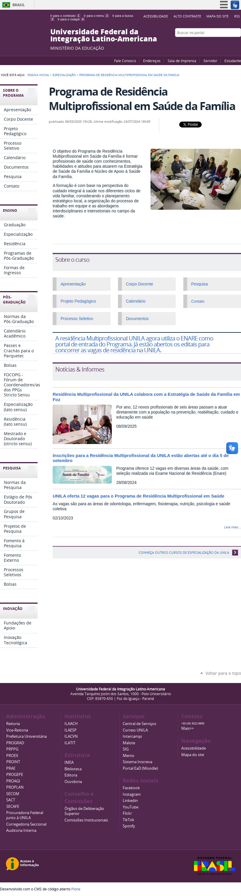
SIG (126, 749)
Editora (70, 775)
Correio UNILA (135, 730)
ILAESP (70, 730)
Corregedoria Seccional (26, 824)
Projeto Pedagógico (78, 301)
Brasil (18, 4)
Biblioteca (73, 768)
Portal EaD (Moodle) (140, 768)
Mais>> (187, 728)
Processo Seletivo (77, 319)
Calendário (135, 301)
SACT (10, 800)
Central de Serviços (139, 723)
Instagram (238, 44)
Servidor (210, 60)
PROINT (13, 761)
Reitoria (13, 723)
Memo (128, 755)
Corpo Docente (139, 284)
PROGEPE (14, 774)
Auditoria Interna (21, 830)
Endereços (152, 60)
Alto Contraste (187, 16)
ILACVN (71, 736)
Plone (75, 889)
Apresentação (73, 284)
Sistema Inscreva (137, 761)
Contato (197, 301)
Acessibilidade (155, 16)
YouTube (216, 44)
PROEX (12, 755)
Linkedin (130, 800)
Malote (129, 742)
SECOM (12, 793)
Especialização (64, 75)
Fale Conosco (125, 60)
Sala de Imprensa (182, 60)
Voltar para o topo (223, 673)
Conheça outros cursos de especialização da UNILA (184, 552)
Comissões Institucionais (86, 820)
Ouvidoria (73, 781)
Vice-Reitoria (17, 730)
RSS (237, 16)
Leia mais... (232, 527)
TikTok (128, 819)
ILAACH (71, 723)
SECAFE (12, 806)
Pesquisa (199, 284)
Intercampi (132, 736)
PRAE (10, 768)
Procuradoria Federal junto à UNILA (24, 815)
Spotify (129, 826)
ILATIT (69, 742)
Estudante (232, 60)
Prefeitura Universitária (26, 736)
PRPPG (12, 749)
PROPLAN (15, 787)
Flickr (231, 44)
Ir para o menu (96, 15)
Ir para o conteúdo (65, 15)
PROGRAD (15, 742)
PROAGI (13, 781)
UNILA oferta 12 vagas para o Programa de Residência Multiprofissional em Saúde (138, 496)
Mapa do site (217, 16)
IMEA (69, 762)
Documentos (137, 319)
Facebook (223, 44)
